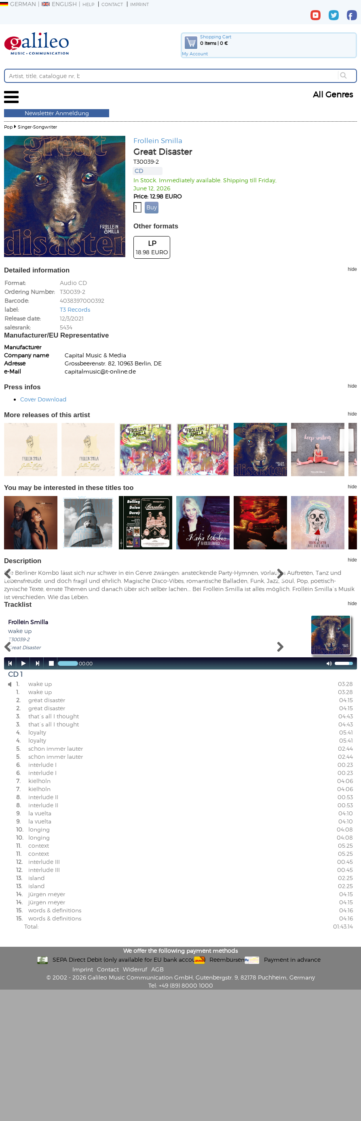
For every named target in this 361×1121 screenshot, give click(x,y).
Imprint (139, 4)
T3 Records (75, 309)
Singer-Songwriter (37, 126)
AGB (157, 969)
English (59, 3)
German (18, 3)
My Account (195, 53)
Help (88, 4)
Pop (8, 126)
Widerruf (135, 969)
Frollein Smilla (157, 140)
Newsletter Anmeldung (57, 113)
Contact (112, 4)
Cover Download (43, 399)
